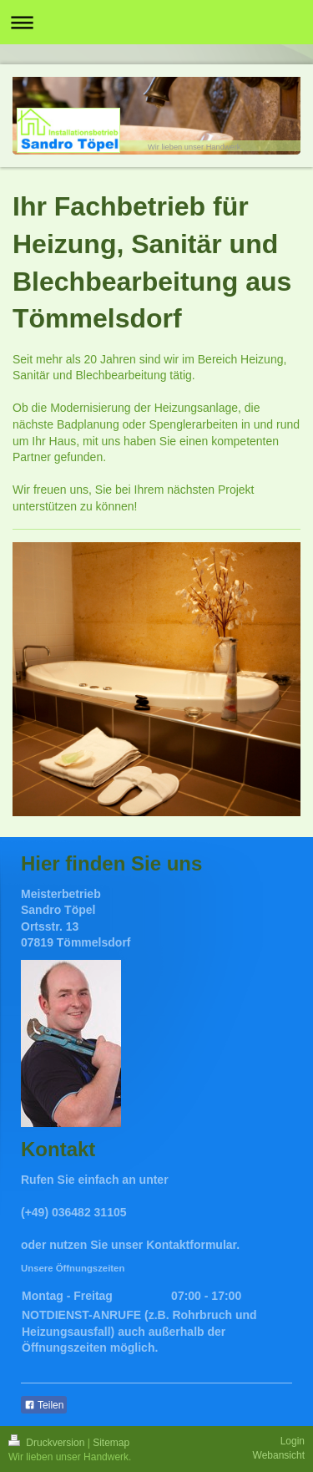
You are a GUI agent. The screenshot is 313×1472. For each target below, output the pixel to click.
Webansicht (279, 1455)
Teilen (43, 1405)
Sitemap (111, 1443)
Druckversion (48, 1443)
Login (292, 1441)
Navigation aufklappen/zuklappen (156, 22)
